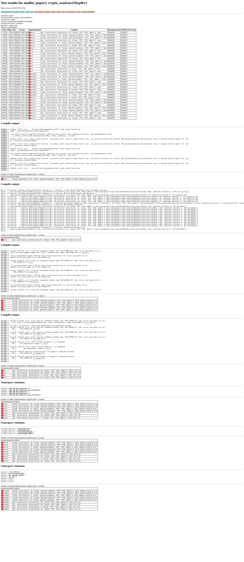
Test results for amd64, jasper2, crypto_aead (50, 12)
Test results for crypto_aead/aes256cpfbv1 (80, 12)
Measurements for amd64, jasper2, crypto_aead (17, 12)
